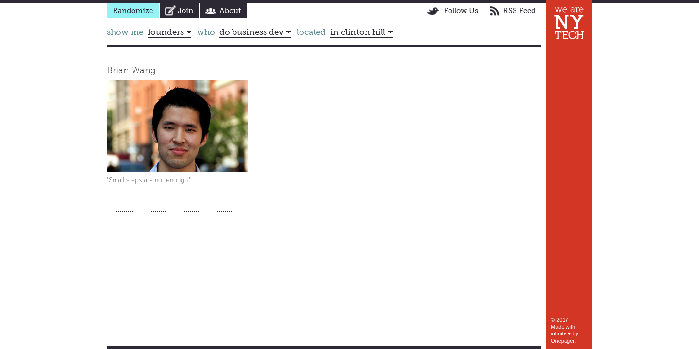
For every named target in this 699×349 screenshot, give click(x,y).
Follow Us (461, 10)
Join (185, 10)
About (230, 10)
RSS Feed (519, 10)
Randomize (133, 10)
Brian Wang (131, 70)
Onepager (562, 341)
